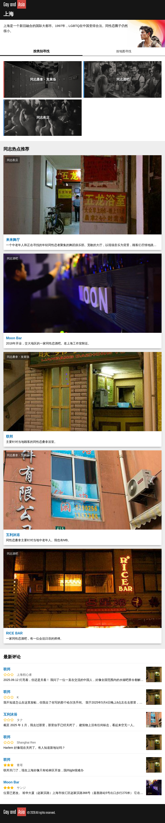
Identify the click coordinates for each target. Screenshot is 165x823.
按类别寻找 (41, 51)
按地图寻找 (123, 51)
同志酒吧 (122, 79)
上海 (8, 14)
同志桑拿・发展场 (43, 79)
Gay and (14, 4)
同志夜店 (43, 117)
